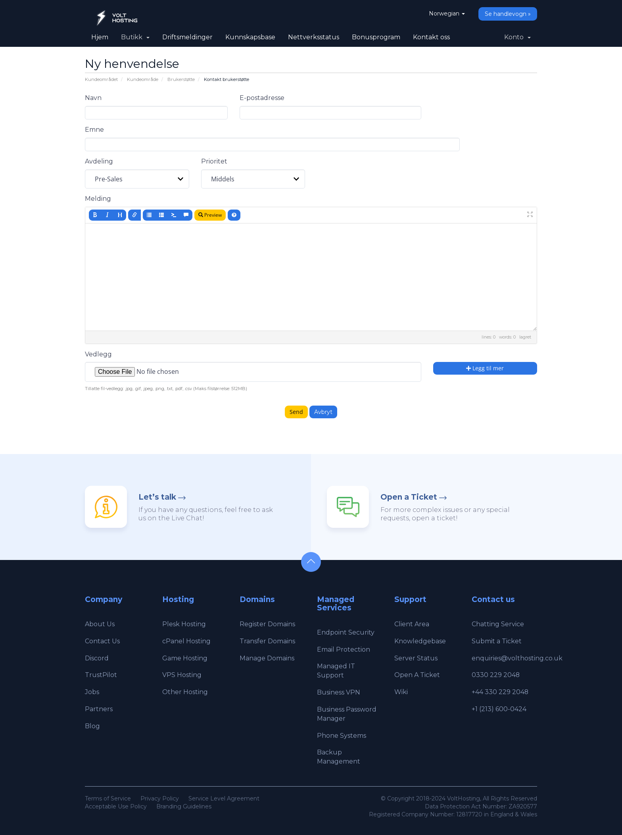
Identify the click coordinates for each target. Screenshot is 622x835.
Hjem (99, 37)
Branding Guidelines (183, 806)
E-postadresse (262, 98)
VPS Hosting (182, 675)
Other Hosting (185, 692)
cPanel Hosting (186, 641)
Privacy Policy (159, 798)
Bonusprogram (376, 37)
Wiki (401, 692)
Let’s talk (157, 497)
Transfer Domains (267, 641)
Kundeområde (142, 79)
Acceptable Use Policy (116, 806)
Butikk (135, 37)
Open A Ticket (417, 675)
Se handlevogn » (508, 13)
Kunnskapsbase (250, 37)
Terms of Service (108, 798)
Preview (210, 215)
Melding (98, 198)
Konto (517, 37)
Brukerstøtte (181, 79)
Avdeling (99, 161)
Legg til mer (485, 368)
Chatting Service (498, 624)
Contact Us (102, 641)
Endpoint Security (345, 632)
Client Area (411, 624)
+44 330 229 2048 (500, 692)
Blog (92, 726)
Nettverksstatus (313, 37)
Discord (97, 658)
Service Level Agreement (223, 798)
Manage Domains (267, 658)
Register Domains (267, 624)
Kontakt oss (431, 37)
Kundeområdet (101, 79)
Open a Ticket (408, 497)
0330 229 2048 (496, 675)
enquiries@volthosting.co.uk (517, 658)
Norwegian (447, 13)
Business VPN (338, 692)
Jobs (92, 692)
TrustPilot (101, 675)
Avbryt (323, 412)
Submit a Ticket (497, 641)
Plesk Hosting (184, 624)
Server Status (416, 658)
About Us (100, 624)
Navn (93, 98)
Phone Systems (341, 735)
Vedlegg (98, 354)
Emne (94, 129)
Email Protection (343, 649)
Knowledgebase (420, 641)
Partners (99, 709)
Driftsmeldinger (187, 37)
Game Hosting (184, 658)
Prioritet (214, 161)
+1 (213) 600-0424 (499, 709)
